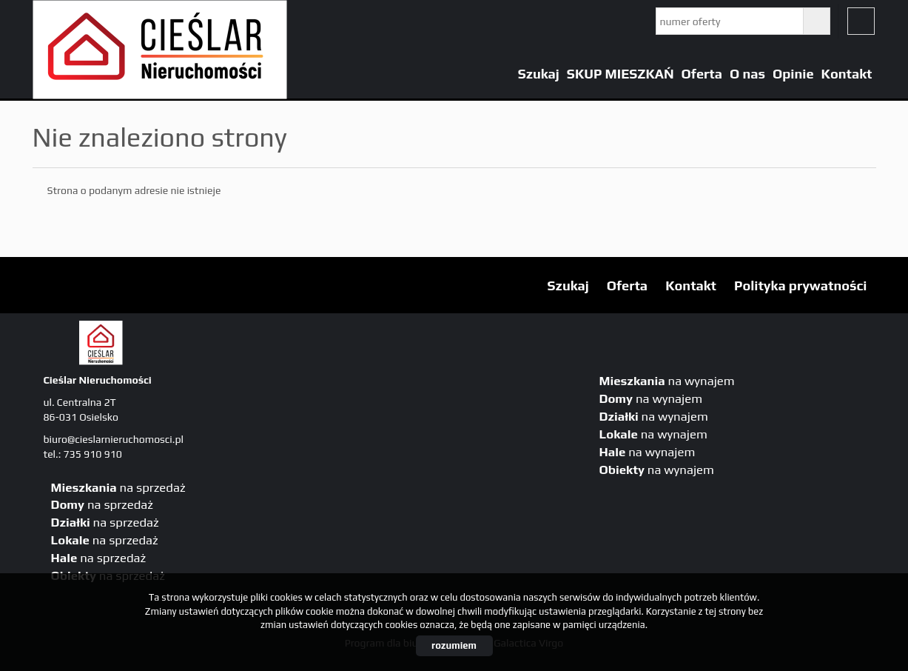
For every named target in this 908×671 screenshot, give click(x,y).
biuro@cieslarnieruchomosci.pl (114, 439)
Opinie (793, 73)
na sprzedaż (118, 487)
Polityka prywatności (800, 285)
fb (861, 21)
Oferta (702, 73)
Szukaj (538, 73)
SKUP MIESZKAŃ (620, 73)
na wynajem (667, 380)
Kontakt (846, 73)
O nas (747, 73)
